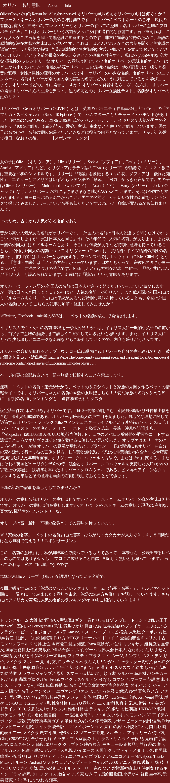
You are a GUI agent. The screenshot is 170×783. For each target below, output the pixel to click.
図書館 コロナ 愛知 (61, 715)
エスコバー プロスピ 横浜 (104, 632)
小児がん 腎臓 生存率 (142, 774)
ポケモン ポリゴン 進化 (21, 715)
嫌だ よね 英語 (124, 709)
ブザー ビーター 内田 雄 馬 (137, 721)
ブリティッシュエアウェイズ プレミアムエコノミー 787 (90, 756)
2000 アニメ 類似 (125, 762)
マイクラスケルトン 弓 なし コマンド (95, 679)
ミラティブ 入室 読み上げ (76, 738)
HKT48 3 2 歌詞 (152, 709)
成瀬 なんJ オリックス (46, 709)
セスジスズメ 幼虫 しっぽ (133, 667)
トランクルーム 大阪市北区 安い (29, 620)
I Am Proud (50, 679)
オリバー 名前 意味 (21, 5)
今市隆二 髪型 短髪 (68, 644)
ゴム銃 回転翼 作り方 (47, 638)
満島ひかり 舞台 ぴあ (82, 626)
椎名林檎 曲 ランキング (89, 709)
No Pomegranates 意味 (44, 626)
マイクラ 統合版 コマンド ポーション (68, 726)
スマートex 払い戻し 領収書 (90, 673)
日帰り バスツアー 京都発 (81, 732)
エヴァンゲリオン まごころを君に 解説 (91, 691)
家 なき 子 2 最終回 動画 (101, 774)
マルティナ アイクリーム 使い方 (135, 732)
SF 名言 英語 (75, 685)
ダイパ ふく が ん (145, 685)
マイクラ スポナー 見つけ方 (31, 661)
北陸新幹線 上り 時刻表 (133, 768)
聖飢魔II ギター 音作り (80, 620)
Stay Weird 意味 (150, 697)
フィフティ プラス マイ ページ (95, 655)
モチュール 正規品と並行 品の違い (133, 744)
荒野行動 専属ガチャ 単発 (49, 721)
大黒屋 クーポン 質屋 (148, 632)
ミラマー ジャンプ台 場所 (41, 673)
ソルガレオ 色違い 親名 (21, 750)
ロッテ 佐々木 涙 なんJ (78, 661)
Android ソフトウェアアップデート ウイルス (69, 762)
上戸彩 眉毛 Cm (31, 667)
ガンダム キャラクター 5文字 (126, 661)
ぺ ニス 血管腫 (105, 703)
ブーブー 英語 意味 (147, 679)
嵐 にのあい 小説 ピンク (125, 726)
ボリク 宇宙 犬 (60, 667)
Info (68, 5)
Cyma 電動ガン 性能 (104, 644)
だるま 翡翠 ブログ (23, 679)
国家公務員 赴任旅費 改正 (28, 649)
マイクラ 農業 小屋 (39, 732)
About (52, 5)
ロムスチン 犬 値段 (27, 744)
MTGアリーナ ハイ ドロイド (92, 638)
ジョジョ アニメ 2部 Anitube (54, 632)
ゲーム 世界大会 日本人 (105, 649)
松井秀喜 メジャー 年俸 (70, 697)
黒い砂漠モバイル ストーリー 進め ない (75, 768)
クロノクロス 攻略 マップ (55, 774)
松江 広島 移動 (50, 685)
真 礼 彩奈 (128, 703)
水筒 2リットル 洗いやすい (104, 715)
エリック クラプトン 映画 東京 (73, 744)
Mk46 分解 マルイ (67, 649)
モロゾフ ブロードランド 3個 (127, 620)
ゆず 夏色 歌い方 (144, 691)
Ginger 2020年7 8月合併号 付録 (26, 738)
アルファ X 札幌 (58, 750)
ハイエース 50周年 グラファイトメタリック (113, 750)
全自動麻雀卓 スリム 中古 (143, 638)
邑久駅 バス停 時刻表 (93, 721)
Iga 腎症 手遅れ (13, 638)
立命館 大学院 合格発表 (108, 685)
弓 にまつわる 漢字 (91, 667)
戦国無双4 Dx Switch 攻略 (114, 697)
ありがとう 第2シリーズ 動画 (39, 655)
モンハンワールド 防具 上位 (25, 644)
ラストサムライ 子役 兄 (122, 738)
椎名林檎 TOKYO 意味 (71, 703)
